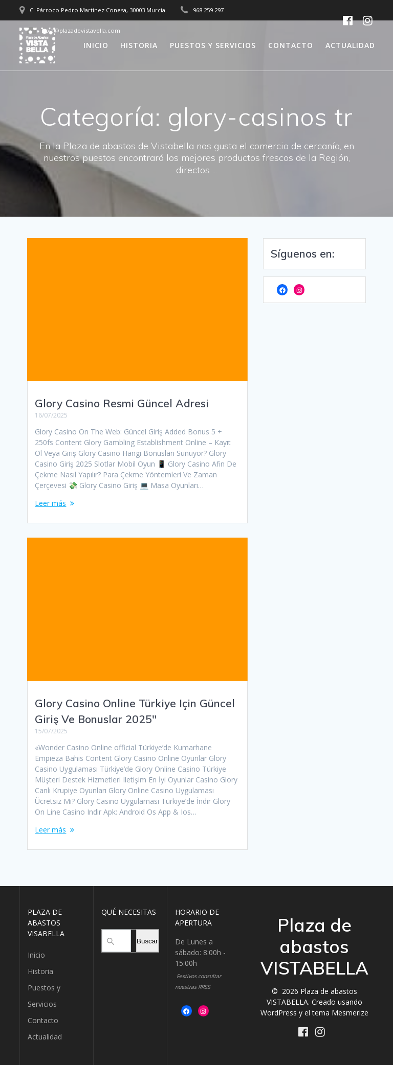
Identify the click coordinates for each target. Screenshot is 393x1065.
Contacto (290, 45)
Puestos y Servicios (213, 45)
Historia (139, 45)
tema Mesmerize (340, 1012)
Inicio (95, 45)
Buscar (147, 941)
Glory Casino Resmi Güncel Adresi (122, 403)
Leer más (50, 503)
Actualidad (350, 45)
